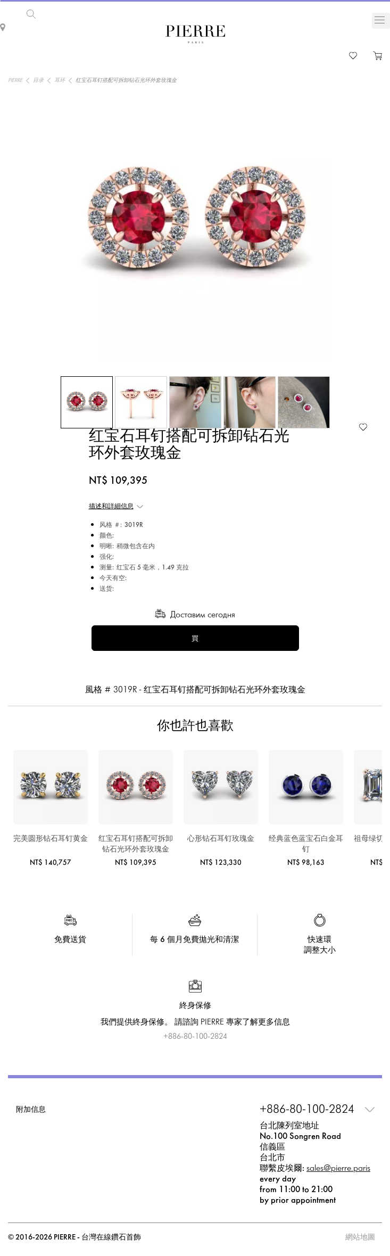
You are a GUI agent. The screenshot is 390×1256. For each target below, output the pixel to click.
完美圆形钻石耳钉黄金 (50, 836)
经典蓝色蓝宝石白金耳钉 (306, 842)
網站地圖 (360, 1235)
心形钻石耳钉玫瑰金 (220, 836)
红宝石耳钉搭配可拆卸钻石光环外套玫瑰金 (135, 842)
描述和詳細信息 (111, 504)
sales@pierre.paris (338, 1166)
